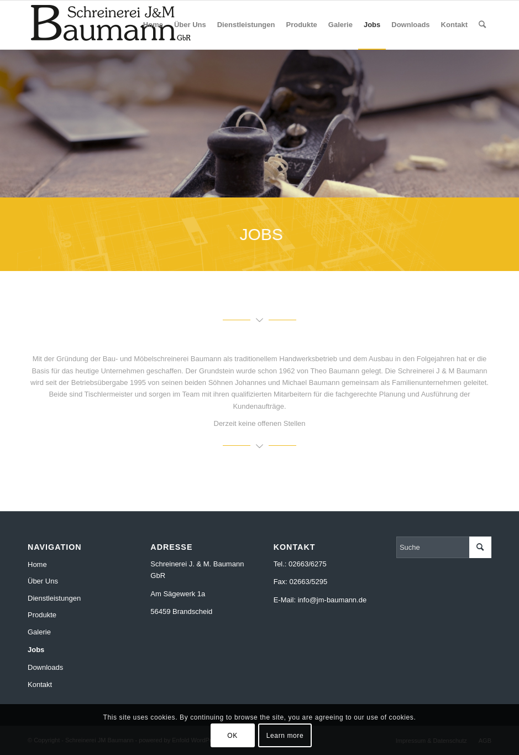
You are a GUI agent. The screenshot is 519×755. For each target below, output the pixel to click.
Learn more (284, 736)
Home (37, 564)
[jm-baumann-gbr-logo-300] (110, 25)
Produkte (42, 615)
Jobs (36, 649)
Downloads (45, 667)
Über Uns (43, 581)
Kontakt (40, 684)
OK (232, 736)
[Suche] (482, 25)
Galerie (39, 632)
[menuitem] (153, 25)
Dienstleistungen (54, 598)
